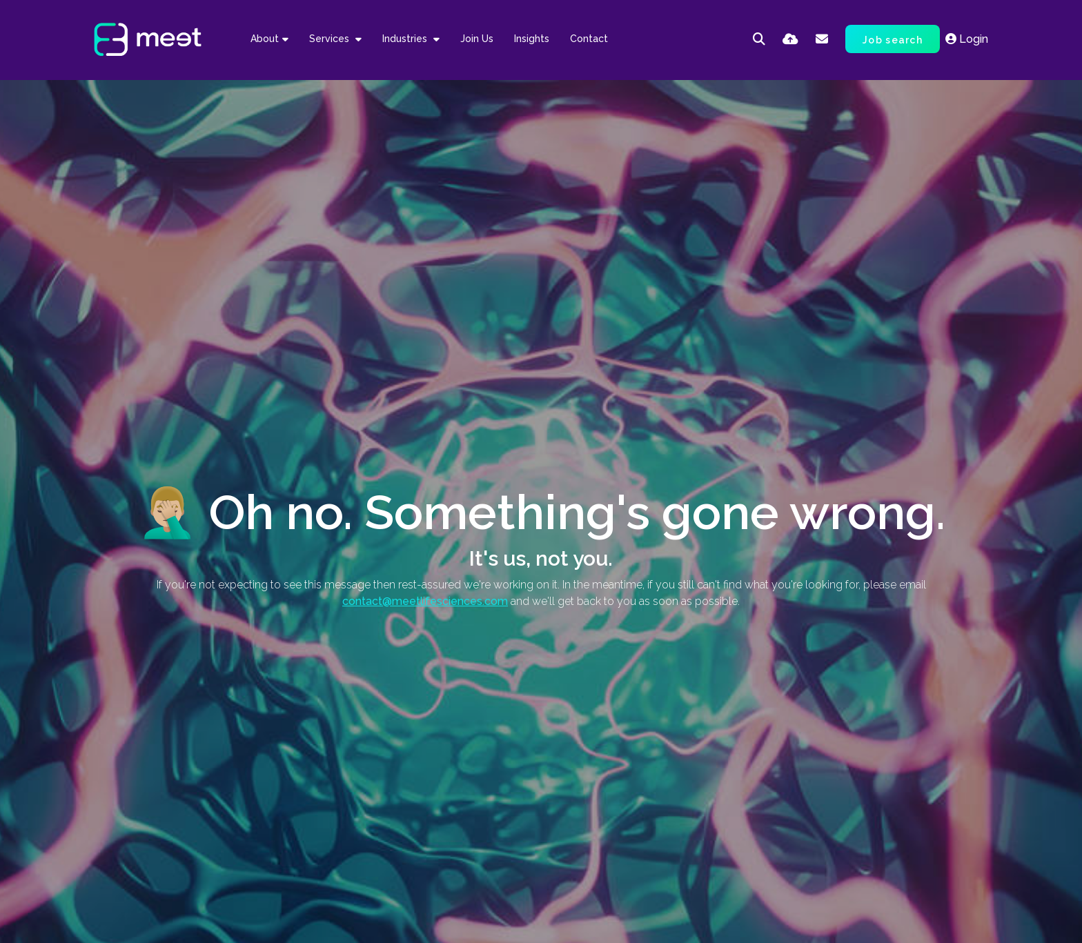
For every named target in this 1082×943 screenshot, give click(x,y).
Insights (531, 38)
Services (330, 38)
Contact (589, 38)
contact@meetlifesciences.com (425, 601)
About (264, 38)
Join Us (476, 38)
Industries (406, 38)
